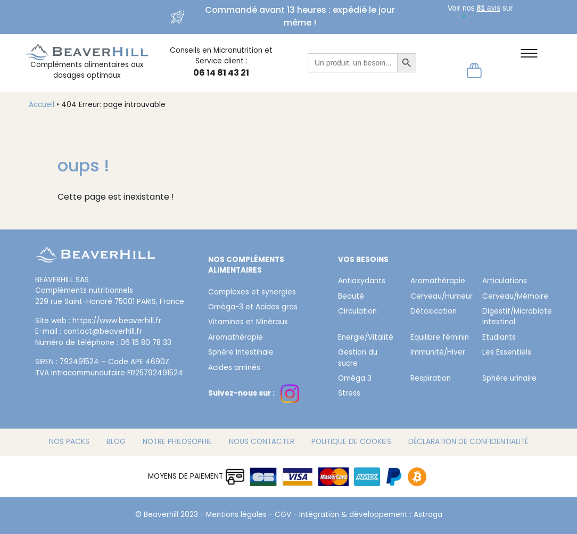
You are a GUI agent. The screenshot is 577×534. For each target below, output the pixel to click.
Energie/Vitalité (365, 338)
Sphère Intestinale (241, 353)
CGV (283, 515)
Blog (116, 442)
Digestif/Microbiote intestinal (511, 317)
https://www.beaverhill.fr (116, 321)
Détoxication (433, 312)
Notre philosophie (177, 442)
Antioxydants (361, 281)
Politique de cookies (351, 442)
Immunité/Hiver (437, 353)
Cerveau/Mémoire (511, 297)
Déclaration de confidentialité (468, 442)
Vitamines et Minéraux (248, 322)
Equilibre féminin (439, 338)
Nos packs (69, 442)
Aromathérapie (235, 338)
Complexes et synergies (252, 293)
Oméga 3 (355, 379)
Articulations (504, 281)
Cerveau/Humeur (439, 297)
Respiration (430, 379)
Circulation (357, 312)
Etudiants (499, 338)
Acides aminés (234, 368)
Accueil (41, 105)
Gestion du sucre (357, 358)
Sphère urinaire (509, 379)
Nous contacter (261, 442)
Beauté (351, 297)
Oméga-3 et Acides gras (253, 308)
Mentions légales (236, 515)
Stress (349, 394)
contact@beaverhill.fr (102, 332)
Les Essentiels (506, 353)
